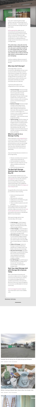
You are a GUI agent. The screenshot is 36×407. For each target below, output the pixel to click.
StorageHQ (11, 178)
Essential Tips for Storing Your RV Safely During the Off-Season (16, 397)
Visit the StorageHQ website (15, 289)
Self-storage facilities (13, 30)
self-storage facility (21, 138)
